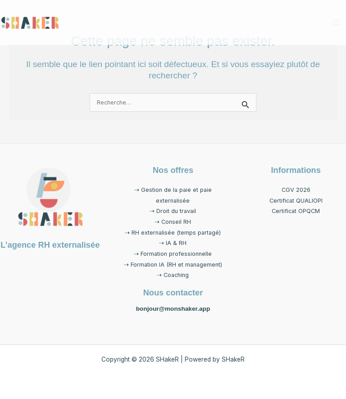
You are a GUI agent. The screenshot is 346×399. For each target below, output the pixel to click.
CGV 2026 (296, 189)
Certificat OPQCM (296, 211)
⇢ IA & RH (173, 243)
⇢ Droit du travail (173, 211)
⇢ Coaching (173, 275)
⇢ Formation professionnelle (173, 253)
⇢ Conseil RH (173, 221)
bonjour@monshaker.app (173, 308)
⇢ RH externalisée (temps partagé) (173, 232)
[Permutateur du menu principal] (337, 22)
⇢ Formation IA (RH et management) (173, 264)
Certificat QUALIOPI (296, 200)
